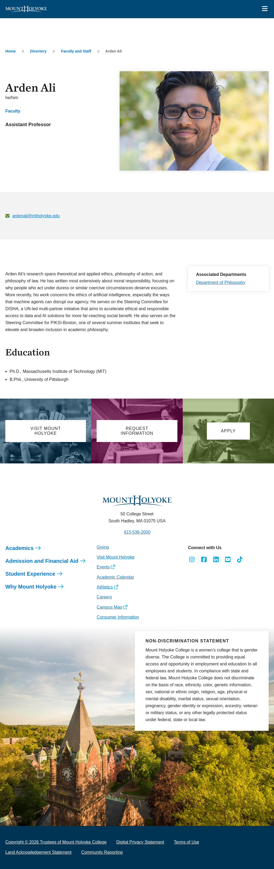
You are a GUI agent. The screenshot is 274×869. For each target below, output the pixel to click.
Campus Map (109, 607)
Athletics (105, 587)
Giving (103, 547)
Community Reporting (102, 852)
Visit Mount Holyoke (115, 557)
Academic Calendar (115, 577)
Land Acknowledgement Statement (38, 852)
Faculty (12, 111)
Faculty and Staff (76, 51)
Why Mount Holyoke (30, 587)
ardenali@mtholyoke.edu (36, 215)
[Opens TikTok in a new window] (240, 559)
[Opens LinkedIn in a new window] (216, 559)
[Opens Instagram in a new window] (192, 559)
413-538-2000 (137, 532)
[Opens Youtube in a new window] (228, 559)
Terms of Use (186, 842)
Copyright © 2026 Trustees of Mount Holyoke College (55, 842)
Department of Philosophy (220, 282)
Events (103, 567)
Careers (104, 597)
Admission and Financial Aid (41, 561)
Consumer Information (118, 617)
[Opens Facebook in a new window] (204, 559)
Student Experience (30, 574)
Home (10, 51)
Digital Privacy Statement (140, 842)
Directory (38, 51)
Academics (19, 548)
